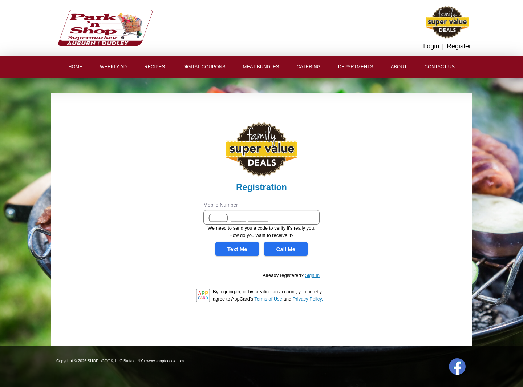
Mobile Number (220, 205)
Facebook (457, 366)
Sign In (312, 275)
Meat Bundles (261, 66)
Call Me (286, 249)
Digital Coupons (203, 66)
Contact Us (440, 66)
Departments (355, 66)
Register (459, 46)
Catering (309, 66)
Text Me (237, 249)
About (399, 66)
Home (75, 66)
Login (431, 46)
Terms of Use (268, 299)
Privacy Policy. (308, 299)
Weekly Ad (113, 66)
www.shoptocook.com (165, 361)
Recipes (154, 66)
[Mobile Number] (261, 217)
